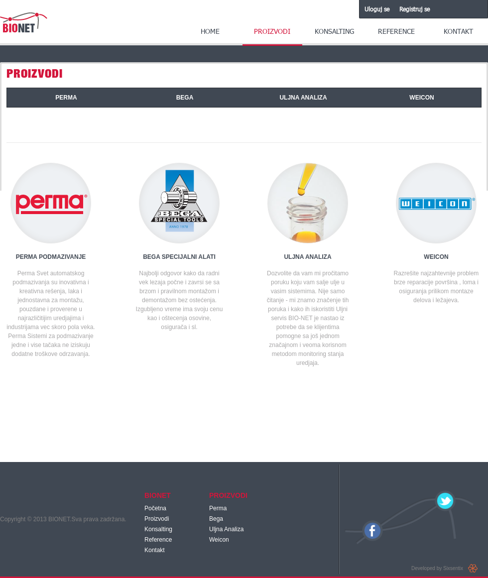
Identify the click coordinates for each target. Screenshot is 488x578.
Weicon (219, 539)
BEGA (185, 97)
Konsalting (334, 31)
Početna (155, 508)
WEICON (421, 97)
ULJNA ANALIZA (303, 97)
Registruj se (414, 9)
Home (210, 31)
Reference (396, 31)
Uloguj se (377, 9)
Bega (216, 518)
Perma (218, 508)
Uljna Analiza (226, 529)
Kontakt (458, 31)
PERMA (66, 97)
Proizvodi (272, 31)
